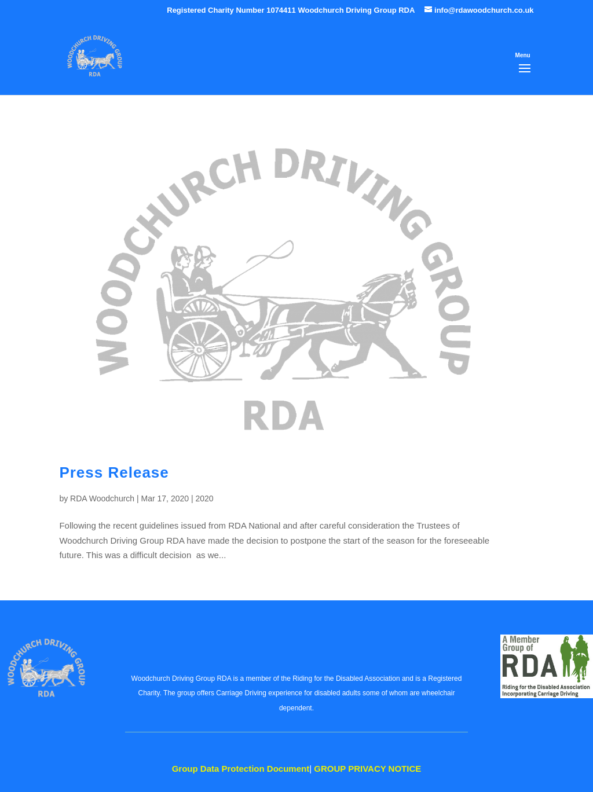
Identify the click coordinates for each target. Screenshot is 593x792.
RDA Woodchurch (102, 498)
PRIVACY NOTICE (367, 768)
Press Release (114, 472)
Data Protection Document (241, 768)
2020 (204, 498)
